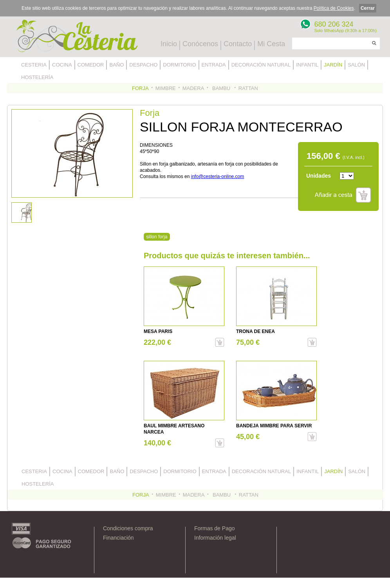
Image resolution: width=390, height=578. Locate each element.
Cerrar (368, 8)
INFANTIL (307, 65)
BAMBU (221, 88)
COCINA (62, 65)
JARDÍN (333, 65)
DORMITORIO (179, 65)
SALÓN (356, 65)
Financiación (118, 538)
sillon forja (156, 236)
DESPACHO (143, 65)
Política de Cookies (334, 8)
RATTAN (248, 88)
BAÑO (116, 65)
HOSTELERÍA (37, 77)
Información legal (215, 538)
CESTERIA (34, 65)
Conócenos (200, 44)
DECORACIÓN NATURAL (261, 65)
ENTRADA (214, 65)
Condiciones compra (128, 528)
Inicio (169, 44)
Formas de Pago (214, 528)
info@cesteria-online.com (217, 176)
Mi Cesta (271, 44)
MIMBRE (165, 88)
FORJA (140, 88)
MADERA (193, 88)
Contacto (238, 44)
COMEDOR (91, 65)
